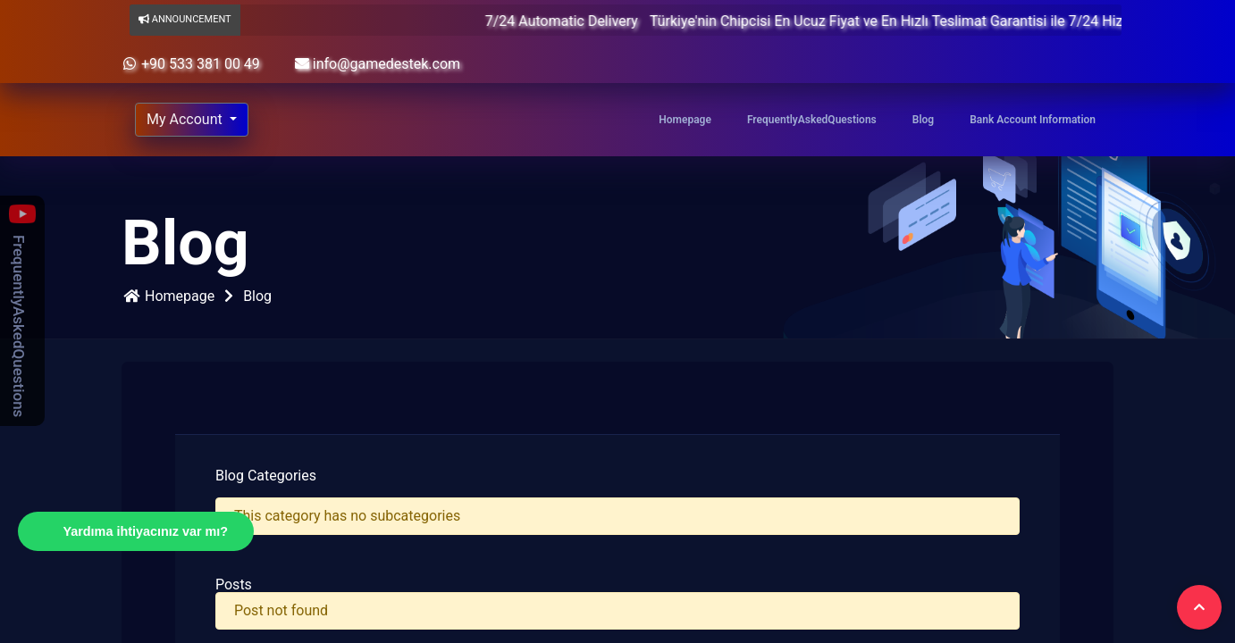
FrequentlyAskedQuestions (812, 119)
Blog (923, 119)
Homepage (685, 119)
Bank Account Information (1033, 119)
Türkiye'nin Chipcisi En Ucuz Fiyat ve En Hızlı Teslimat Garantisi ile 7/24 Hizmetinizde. (938, 21)
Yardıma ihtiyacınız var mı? (145, 531)
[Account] (191, 120)
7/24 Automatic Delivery (582, 21)
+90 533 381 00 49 (191, 63)
